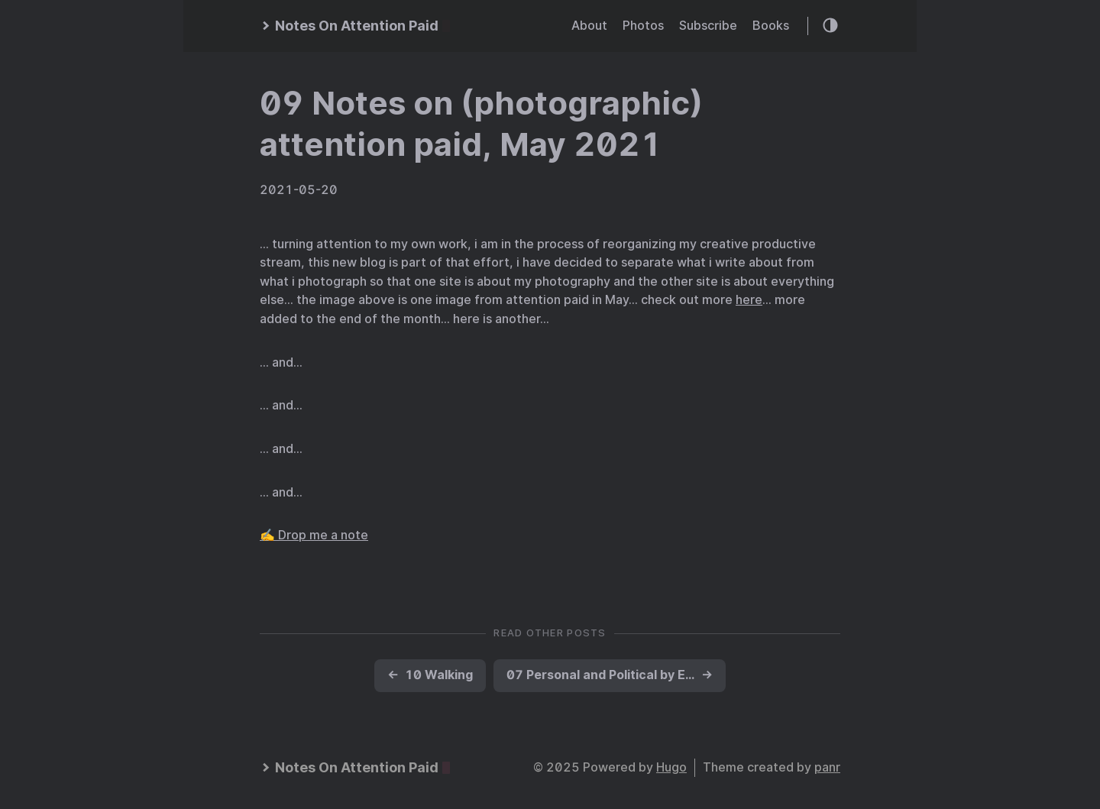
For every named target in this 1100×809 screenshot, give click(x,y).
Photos (643, 25)
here (749, 300)
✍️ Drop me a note (314, 535)
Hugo (671, 767)
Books (770, 25)
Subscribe (708, 25)
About (589, 25)
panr (827, 767)
